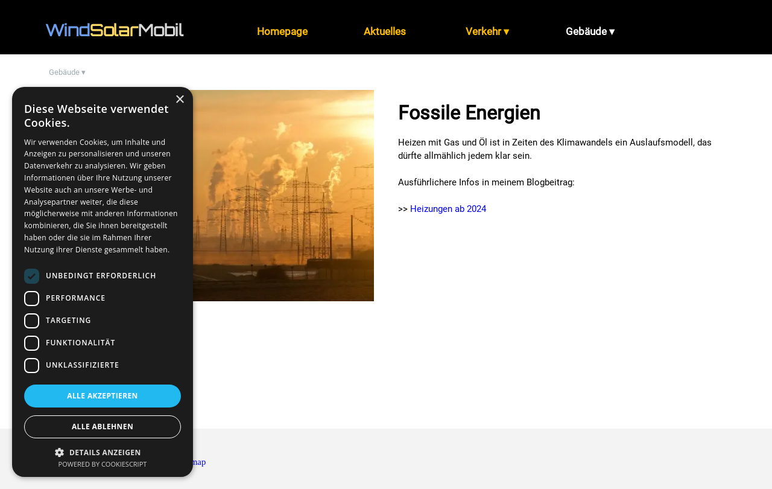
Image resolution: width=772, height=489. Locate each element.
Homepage (282, 31)
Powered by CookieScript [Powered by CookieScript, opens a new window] (103, 463)
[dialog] (102, 282)
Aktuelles (385, 31)
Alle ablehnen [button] (102, 426)
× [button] (179, 99)
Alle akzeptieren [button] (102, 396)
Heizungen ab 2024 (448, 208)
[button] (102, 451)
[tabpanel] (126, 30)
